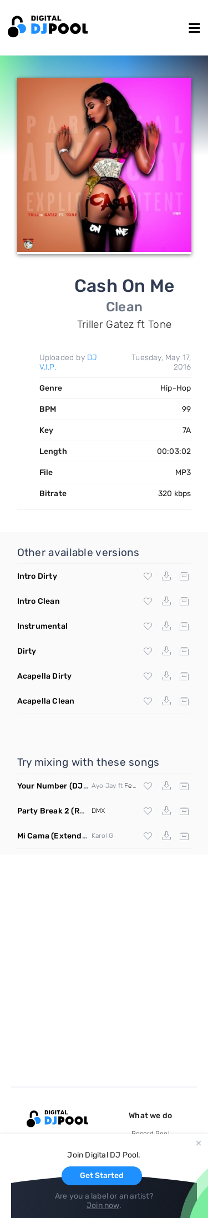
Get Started (102, 1175)
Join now (103, 1205)
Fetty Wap (139, 786)
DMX (98, 811)
